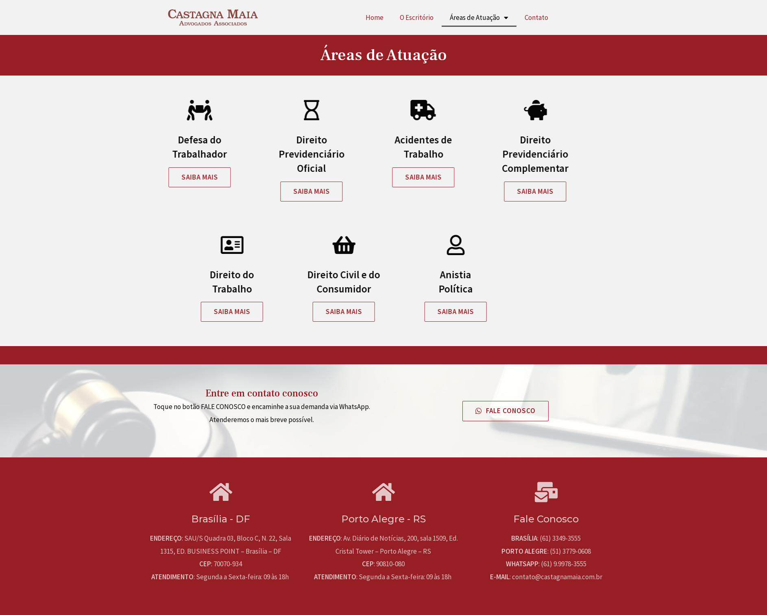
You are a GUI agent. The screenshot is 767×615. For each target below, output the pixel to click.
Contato (536, 17)
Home (375, 17)
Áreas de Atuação (479, 17)
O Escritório (417, 17)
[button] (120, 177)
